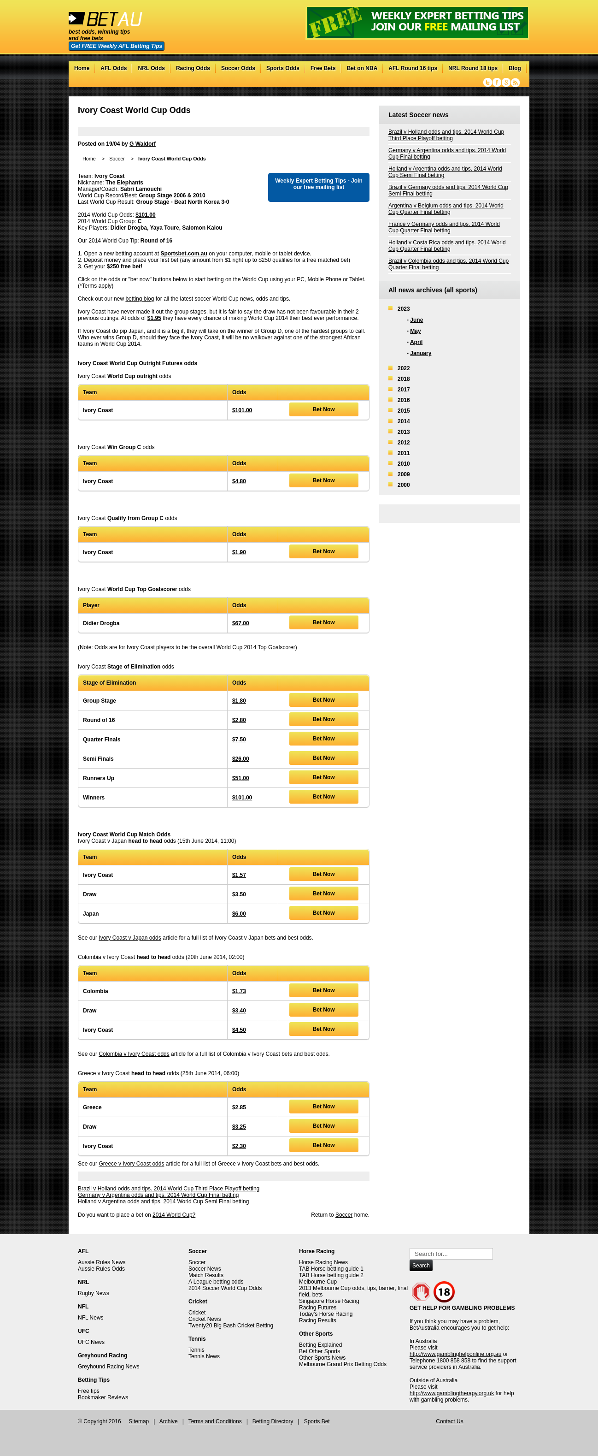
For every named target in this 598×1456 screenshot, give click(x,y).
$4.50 (239, 1030)
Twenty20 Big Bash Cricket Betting (230, 1325)
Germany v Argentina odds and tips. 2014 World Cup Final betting (158, 1195)
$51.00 (240, 778)
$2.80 (239, 720)
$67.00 (240, 623)
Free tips (89, 1391)
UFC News (91, 1342)
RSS (515, 82)
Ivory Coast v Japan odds (130, 938)
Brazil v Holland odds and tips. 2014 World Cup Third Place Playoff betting (168, 1188)
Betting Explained (320, 1345)
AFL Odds (113, 68)
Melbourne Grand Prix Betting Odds (343, 1364)
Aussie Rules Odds (101, 1269)
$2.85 (239, 1107)
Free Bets (323, 68)
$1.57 (239, 875)
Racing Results (317, 1320)
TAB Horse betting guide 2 (331, 1275)
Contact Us (449, 1421)
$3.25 (239, 1127)
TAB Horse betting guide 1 (331, 1269)
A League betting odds (215, 1281)
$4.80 (239, 481)
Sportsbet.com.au (183, 253)
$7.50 (239, 739)
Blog (515, 68)
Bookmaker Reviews (103, 1397)
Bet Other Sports (319, 1351)
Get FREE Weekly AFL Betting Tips (116, 46)
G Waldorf (142, 144)
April (416, 342)
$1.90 (239, 552)
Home (81, 68)
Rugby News (93, 1293)
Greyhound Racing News (108, 1366)
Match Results (205, 1275)
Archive (168, 1421)
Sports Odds (282, 68)
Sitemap (139, 1421)
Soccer (117, 158)
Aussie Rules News (101, 1262)
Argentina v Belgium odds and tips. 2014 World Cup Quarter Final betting (446, 208)
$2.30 (239, 1146)
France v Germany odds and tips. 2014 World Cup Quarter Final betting (444, 227)
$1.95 (154, 318)
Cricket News (204, 1319)
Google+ (506, 82)
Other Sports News (322, 1358)
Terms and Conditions (215, 1421)
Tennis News (204, 1356)
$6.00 (239, 914)
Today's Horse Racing (325, 1314)
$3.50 (239, 894)
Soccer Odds (238, 68)
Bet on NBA (362, 68)
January (420, 353)
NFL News (91, 1317)
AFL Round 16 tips (412, 68)
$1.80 (239, 701)
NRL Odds (151, 68)
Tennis (196, 1350)
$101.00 (145, 215)
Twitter (487, 82)
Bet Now (324, 409)
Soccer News (204, 1269)
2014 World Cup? (173, 1215)
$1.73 (239, 991)
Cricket (196, 1312)
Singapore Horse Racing (329, 1301)
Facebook (496, 82)
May (415, 331)
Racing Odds (193, 68)
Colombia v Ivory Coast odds (134, 1054)
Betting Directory (272, 1421)
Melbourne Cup (318, 1281)
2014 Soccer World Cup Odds (225, 1288)
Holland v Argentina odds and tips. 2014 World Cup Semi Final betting (163, 1201)
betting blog (139, 299)
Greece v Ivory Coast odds (131, 1163)
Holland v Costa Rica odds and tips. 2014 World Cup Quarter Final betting (447, 245)
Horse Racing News (323, 1262)
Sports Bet (317, 1421)
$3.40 (239, 1010)
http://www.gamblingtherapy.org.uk (452, 1393)
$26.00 (240, 759)
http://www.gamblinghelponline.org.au (455, 1354)
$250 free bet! (124, 266)
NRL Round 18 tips (473, 68)
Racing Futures (317, 1307)
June (416, 320)
